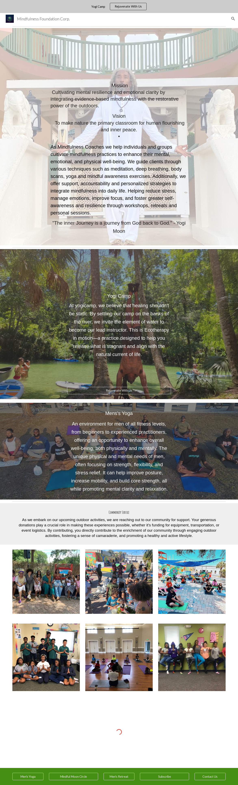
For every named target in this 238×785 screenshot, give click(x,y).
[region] (119, 6)
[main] (119, 137)
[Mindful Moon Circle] (73, 776)
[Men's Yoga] (28, 776)
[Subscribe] (164, 776)
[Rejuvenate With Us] (119, 390)
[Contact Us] (210, 776)
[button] (233, 19)
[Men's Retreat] (119, 776)
